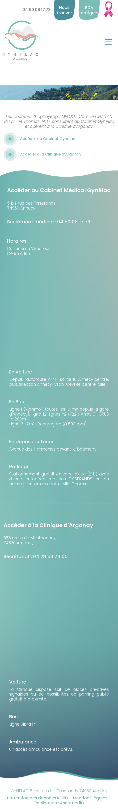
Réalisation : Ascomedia (59, 803)
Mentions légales (90, 798)
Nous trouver (64, 10)
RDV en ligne (89, 10)
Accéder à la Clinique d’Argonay (50, 154)
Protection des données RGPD (37, 798)
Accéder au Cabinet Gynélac (47, 138)
